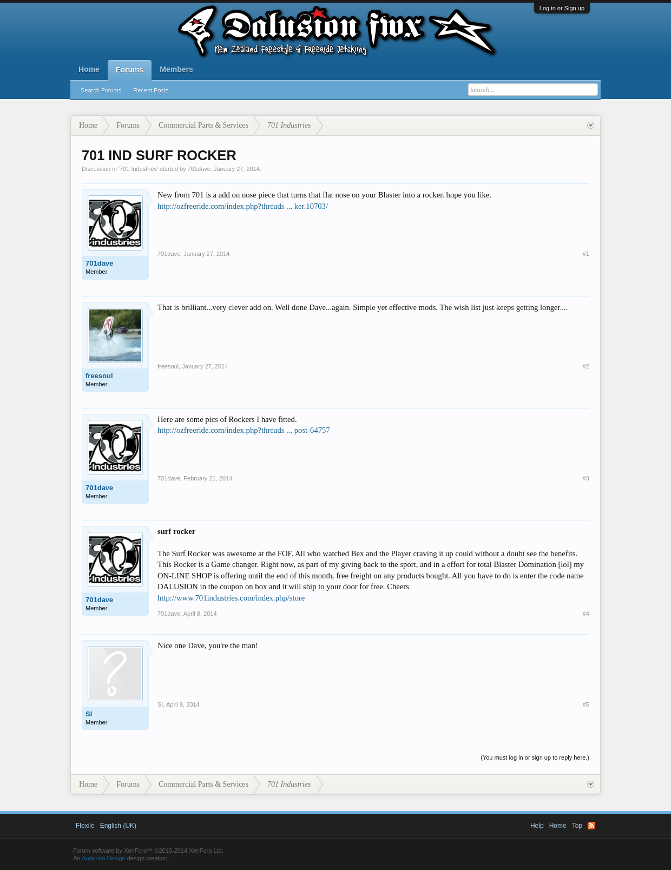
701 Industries (138, 169)
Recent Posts (150, 90)
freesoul (99, 376)
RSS (591, 825)
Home (89, 69)
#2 (586, 366)
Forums (129, 69)
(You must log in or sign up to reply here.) (535, 757)
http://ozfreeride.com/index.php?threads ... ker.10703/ (242, 206)
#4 (586, 613)
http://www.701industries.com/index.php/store (231, 598)
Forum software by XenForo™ (148, 850)
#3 (586, 478)
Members (176, 69)
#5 (586, 704)
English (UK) (118, 825)
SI (88, 714)
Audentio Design (104, 858)
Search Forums (101, 90)
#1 (586, 254)
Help (537, 825)
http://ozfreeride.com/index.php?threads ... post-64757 (243, 430)
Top (577, 825)
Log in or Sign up (562, 8)
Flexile (85, 825)
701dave (199, 169)
